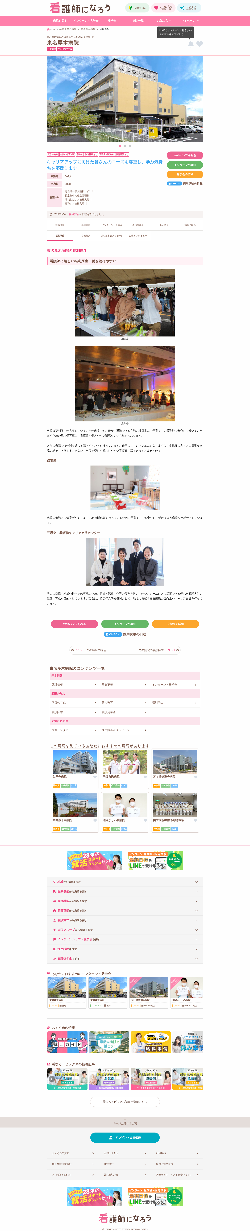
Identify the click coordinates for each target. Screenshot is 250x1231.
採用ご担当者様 (164, 1164)
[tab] (125, 882)
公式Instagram (63, 1174)
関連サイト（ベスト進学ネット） (174, 1174)
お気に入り (164, 20)
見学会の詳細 (185, 174)
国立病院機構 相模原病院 (168, 820)
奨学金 (112, 20)
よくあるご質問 (60, 1153)
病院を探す (60, 20)
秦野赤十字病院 (62, 820)
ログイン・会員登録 (128, 1137)
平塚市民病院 (111, 776)
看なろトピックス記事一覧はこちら (125, 1101)
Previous (51, 99)
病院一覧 (138, 20)
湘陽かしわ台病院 (114, 820)
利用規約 (161, 1153)
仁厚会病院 (59, 776)
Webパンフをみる (185, 155)
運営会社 (109, 1164)
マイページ (188, 20)
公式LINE (113, 1174)
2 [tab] (125, 146)
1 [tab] (120, 146)
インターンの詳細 (185, 164)
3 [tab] (130, 146)
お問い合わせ (111, 1153)
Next (199, 99)
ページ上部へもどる (125, 1123)
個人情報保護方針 (62, 1164)
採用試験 (74, 214)
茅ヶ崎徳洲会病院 (164, 776)
